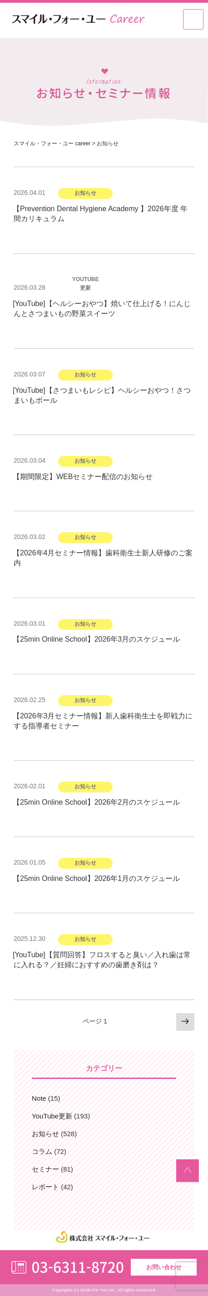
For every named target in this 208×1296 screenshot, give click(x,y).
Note (39, 1098)
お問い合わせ (164, 1267)
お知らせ (45, 1134)
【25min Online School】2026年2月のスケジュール (96, 802)
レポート (45, 1187)
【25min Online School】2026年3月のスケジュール (96, 639)
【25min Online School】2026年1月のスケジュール (96, 878)
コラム (42, 1151)
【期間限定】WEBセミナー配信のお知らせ (83, 476)
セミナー (45, 1169)
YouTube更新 (52, 1116)
